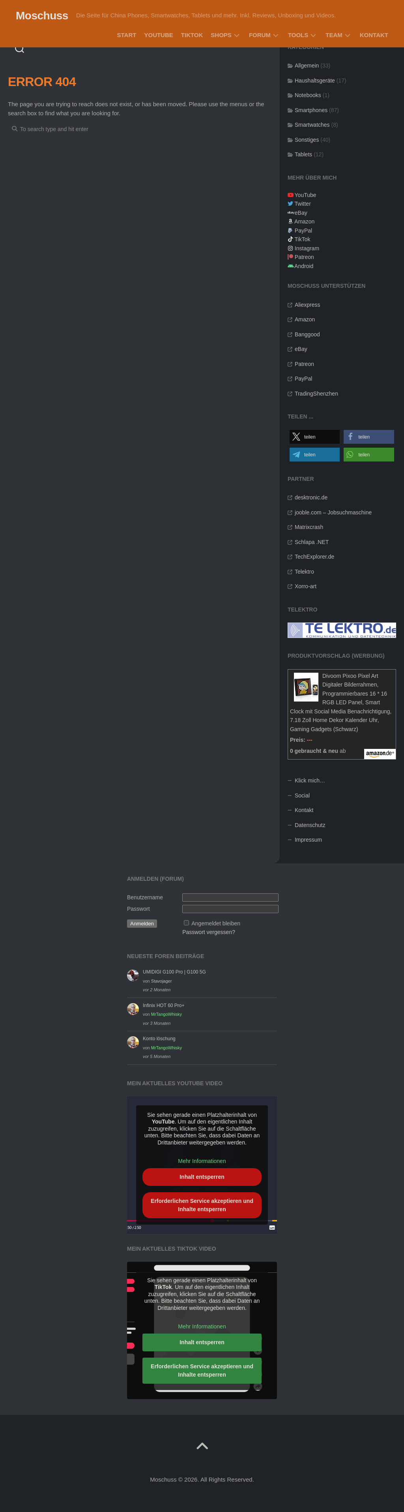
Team (333, 35)
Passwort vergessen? (208, 932)
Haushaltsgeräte (315, 80)
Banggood (307, 334)
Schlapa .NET (312, 542)
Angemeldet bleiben (215, 923)
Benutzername (145, 897)
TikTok (192, 35)
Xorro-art (305, 586)
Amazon (304, 221)
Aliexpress (307, 305)
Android (303, 266)
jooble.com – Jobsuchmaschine (333, 512)
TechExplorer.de (314, 556)
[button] (315, 437)
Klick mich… (310, 780)
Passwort (138, 909)
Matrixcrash (309, 527)
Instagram (307, 248)
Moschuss (42, 15)
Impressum (308, 840)
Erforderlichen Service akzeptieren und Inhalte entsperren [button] (202, 1204)
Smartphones (311, 110)
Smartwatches (312, 125)
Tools (298, 35)
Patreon (304, 257)
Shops (221, 35)
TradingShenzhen (316, 393)
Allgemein (307, 65)
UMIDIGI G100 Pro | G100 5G (174, 972)
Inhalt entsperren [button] (202, 1176)
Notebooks (308, 95)
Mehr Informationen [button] (202, 1161)
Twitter (303, 204)
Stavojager (161, 981)
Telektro (304, 571)
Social (302, 795)
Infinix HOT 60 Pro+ (164, 1005)
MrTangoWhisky (166, 1014)
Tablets (303, 154)
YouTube (158, 35)
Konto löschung (159, 1038)
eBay (301, 213)
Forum (260, 35)
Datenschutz (310, 825)
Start (127, 35)
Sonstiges (307, 140)
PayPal (303, 230)
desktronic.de (311, 497)
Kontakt (374, 35)
